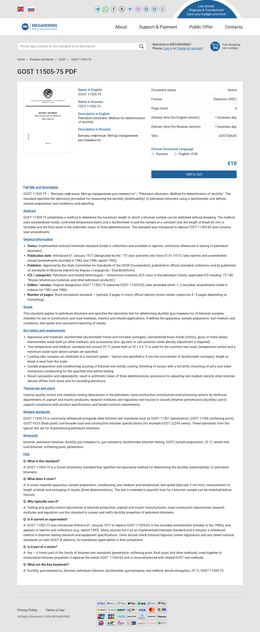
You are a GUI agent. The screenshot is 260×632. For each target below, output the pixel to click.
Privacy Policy (27, 610)
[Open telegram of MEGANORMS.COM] (97, 9)
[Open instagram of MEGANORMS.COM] (138, 9)
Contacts (234, 27)
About (121, 27)
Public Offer (201, 27)
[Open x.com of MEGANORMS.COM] (122, 9)
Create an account (190, 48)
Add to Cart (194, 174)
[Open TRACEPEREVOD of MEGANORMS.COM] (162, 9)
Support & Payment (158, 27)
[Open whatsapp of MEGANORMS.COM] (106, 9)
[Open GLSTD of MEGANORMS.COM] (146, 9)
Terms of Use (55, 610)
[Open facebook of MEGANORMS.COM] (114, 9)
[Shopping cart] (226, 46)
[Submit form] (141, 46)
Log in (167, 48)
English (188, 154)
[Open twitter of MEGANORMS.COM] (130, 9)
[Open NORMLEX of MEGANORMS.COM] (154, 9)
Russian (162, 154)
